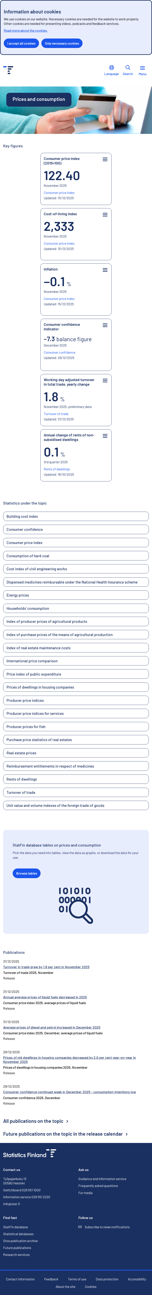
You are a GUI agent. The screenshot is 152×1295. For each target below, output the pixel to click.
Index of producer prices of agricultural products (47, 621)
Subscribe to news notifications (104, 1227)
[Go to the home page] (29, 1153)
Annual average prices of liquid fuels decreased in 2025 (45, 997)
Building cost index (22, 516)
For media (85, 1193)
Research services (16, 1254)
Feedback (51, 1279)
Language (111, 70)
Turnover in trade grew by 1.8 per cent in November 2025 (46, 967)
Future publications (17, 1248)
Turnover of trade (21, 792)
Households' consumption (28, 608)
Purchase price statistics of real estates (39, 739)
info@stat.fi (11, 1204)
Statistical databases (18, 1234)
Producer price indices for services (35, 713)
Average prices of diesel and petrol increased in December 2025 (51, 1027)
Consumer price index (25, 542)
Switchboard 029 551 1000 (22, 1190)
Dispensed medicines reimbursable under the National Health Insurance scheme (72, 582)
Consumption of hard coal (28, 556)
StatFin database (15, 1227)
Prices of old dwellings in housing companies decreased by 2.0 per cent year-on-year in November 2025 (69, 1059)
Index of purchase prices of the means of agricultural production (60, 634)
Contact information (20, 1279)
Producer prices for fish (26, 726)
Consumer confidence (25, 529)
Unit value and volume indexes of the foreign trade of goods (55, 805)
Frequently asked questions (98, 1186)
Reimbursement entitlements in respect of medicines (50, 766)
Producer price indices (25, 700)
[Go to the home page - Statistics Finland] (8, 70)
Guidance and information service (102, 1179)
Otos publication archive (20, 1241)
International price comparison (32, 661)
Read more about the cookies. (26, 30)
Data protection (107, 1279)
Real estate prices (21, 753)
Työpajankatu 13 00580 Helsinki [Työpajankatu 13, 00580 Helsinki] (14, 1181)
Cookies (90, 1286)
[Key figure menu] (105, 159)
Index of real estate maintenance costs (38, 648)
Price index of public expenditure (34, 674)
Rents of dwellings (22, 779)
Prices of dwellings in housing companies (40, 687)
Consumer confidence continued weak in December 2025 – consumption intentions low (69, 1092)
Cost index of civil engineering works (37, 569)
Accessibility (137, 1279)
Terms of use (77, 1279)
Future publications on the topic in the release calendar (65, 1134)
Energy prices (18, 595)
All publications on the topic (35, 1121)
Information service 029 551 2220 (26, 1197)
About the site (65, 1287)
